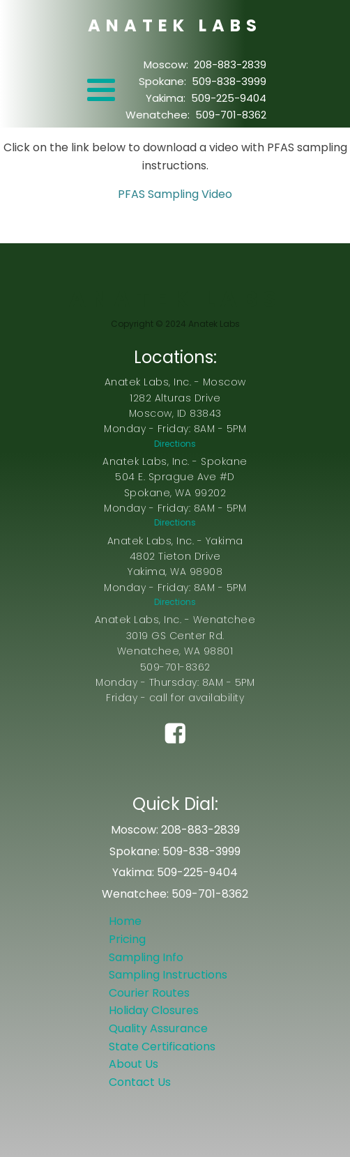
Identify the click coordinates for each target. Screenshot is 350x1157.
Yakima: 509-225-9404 (206, 98)
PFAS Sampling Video (175, 194)
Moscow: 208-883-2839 (205, 64)
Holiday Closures (154, 1010)
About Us (133, 1064)
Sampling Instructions (168, 975)
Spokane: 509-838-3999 (202, 81)
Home (125, 921)
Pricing (127, 939)
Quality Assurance (158, 1028)
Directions (175, 444)
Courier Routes (149, 993)
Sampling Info (146, 957)
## (175, 754)
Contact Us (140, 1082)
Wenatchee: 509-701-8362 (195, 114)
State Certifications (162, 1047)
